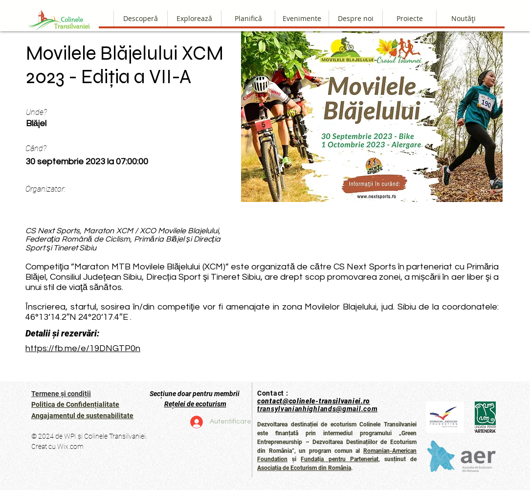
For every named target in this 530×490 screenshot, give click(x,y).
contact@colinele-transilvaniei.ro (313, 401)
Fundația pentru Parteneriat (339, 459)
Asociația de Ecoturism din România (304, 468)
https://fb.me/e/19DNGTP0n (82, 348)
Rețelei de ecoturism (195, 404)
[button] (355, 18)
